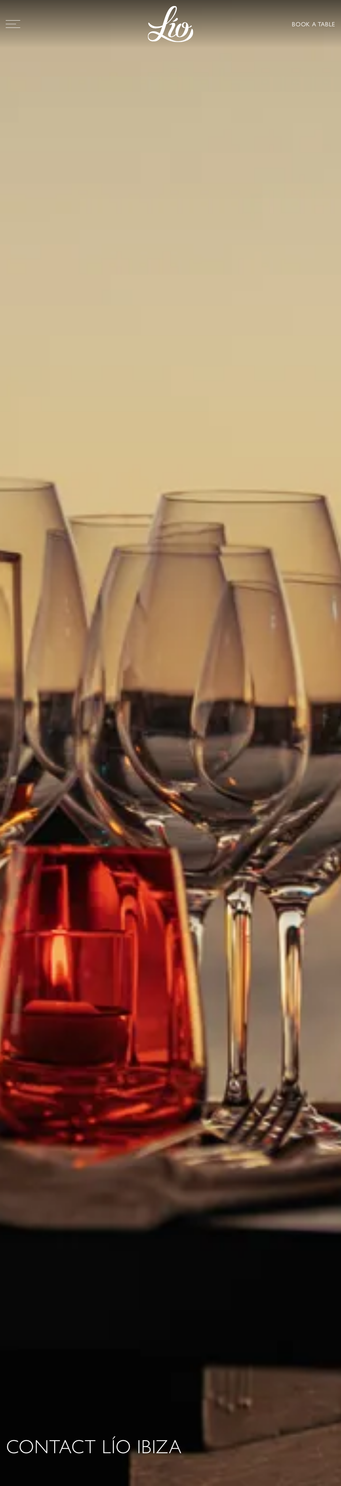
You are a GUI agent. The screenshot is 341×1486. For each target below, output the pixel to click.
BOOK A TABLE (313, 23)
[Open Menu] (13, 24)
